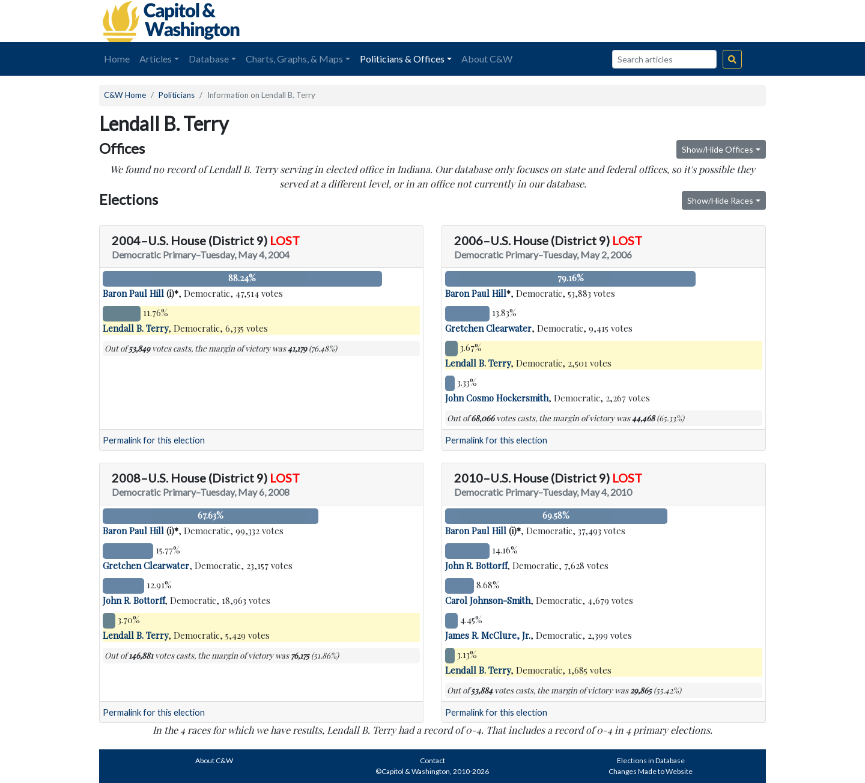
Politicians (177, 95)
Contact (432, 760)
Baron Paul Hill (133, 293)
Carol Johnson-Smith (487, 600)
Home (117, 58)
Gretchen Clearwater (488, 328)
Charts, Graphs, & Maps (294, 58)
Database (209, 58)
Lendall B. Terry (135, 328)
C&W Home (125, 95)
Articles (155, 58)
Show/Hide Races (720, 200)
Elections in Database (651, 760)
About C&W (486, 58)
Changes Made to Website (651, 771)
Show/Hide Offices (717, 149)
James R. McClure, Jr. (487, 635)
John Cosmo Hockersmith (496, 398)
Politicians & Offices (402, 58)
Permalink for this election (154, 440)
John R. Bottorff (134, 600)
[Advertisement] (631, 21)
